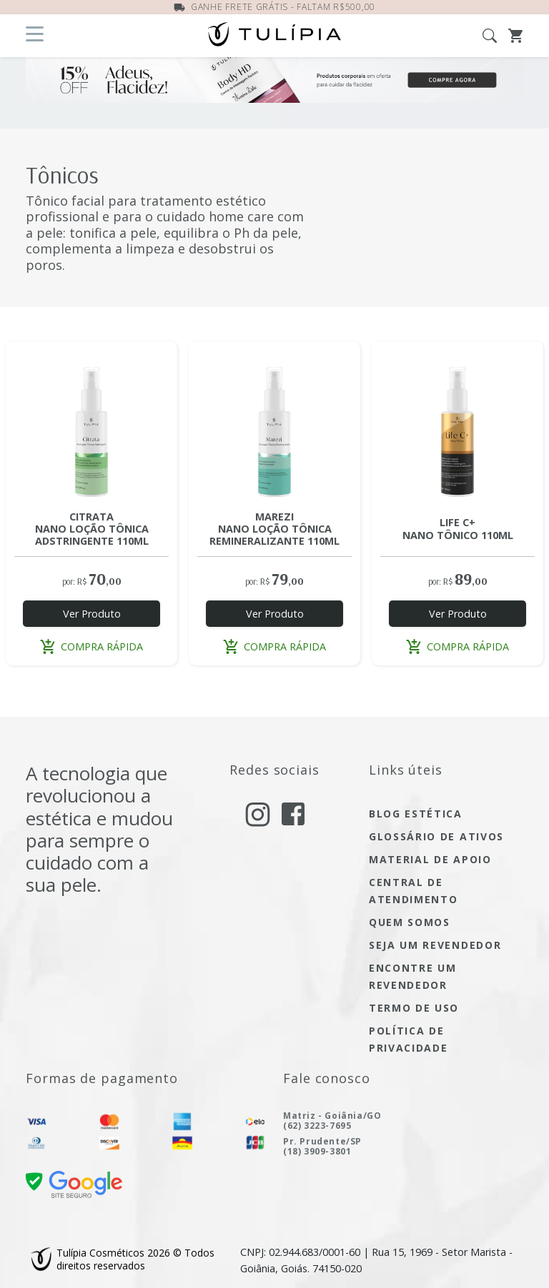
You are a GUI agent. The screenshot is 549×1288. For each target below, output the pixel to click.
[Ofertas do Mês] (274, 93)
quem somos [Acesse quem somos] (409, 922)
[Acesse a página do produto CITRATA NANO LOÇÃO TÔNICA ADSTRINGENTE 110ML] (91, 427)
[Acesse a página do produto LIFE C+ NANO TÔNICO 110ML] (457, 427)
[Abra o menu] (35, 34)
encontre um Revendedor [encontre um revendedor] (412, 976)
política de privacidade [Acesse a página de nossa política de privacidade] (408, 1039)
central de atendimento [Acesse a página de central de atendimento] (413, 890)
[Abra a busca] (495, 34)
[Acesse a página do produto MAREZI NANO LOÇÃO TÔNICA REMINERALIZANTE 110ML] (274, 427)
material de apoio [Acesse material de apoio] (430, 859)
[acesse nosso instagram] (257, 814)
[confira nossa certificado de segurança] (74, 1183)
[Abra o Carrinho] (515, 34)
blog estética (416, 813)
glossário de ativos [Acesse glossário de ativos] (436, 836)
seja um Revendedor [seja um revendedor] (435, 945)
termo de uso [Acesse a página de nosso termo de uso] (414, 1008)
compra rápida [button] (91, 646)
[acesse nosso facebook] (293, 813)
